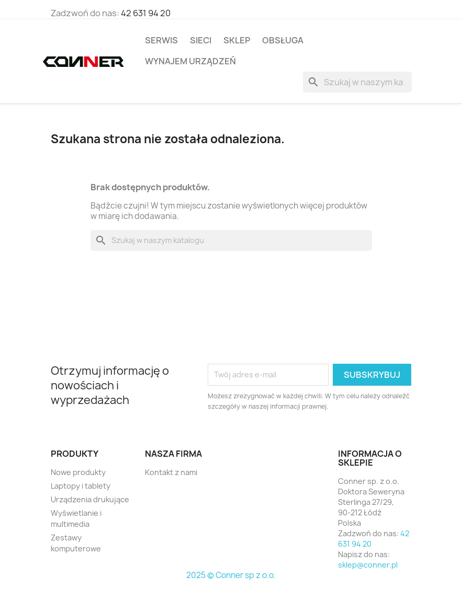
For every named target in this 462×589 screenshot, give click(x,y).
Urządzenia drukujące (90, 499)
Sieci (200, 40)
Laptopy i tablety (80, 486)
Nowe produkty (78, 472)
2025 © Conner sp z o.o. (231, 575)
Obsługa (282, 40)
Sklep (236, 40)
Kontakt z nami (171, 472)
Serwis (161, 40)
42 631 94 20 (146, 13)
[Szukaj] (357, 82)
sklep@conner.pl (368, 565)
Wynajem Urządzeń (190, 61)
